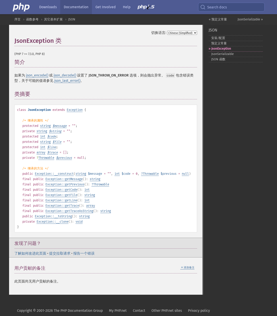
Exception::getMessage (64, 179)
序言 (17, 19)
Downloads (48, 7)
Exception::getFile (61, 195)
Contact (139, 310)
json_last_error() (67, 81)
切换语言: (158, 33)
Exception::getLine (61, 200)
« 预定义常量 (218, 19)
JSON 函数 (218, 59)
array (41, 152)
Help (126, 7)
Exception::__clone (52, 222)
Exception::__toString (53, 216)
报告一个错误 (84, 253)
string (45, 126)
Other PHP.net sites (166, 310)
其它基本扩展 (53, 19)
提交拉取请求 (59, 253)
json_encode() (37, 75)
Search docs (213, 7)
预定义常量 (219, 43)
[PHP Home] (21, 7)
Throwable (46, 158)
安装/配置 (218, 38)
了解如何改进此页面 (30, 253)
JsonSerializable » (250, 19)
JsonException (221, 49)
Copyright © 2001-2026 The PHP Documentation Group (60, 310)
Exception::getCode (61, 190)
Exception (75, 110)
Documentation (76, 7)
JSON (71, 19)
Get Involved (105, 7)
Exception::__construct (54, 174)
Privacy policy (199, 310)
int (42, 136)
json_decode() (65, 75)
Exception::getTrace (62, 206)
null (185, 174)
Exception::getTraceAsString (69, 211)
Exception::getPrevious (64, 184)
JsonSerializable (222, 54)
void (79, 222)
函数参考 (32, 19)
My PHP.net (118, 310)
